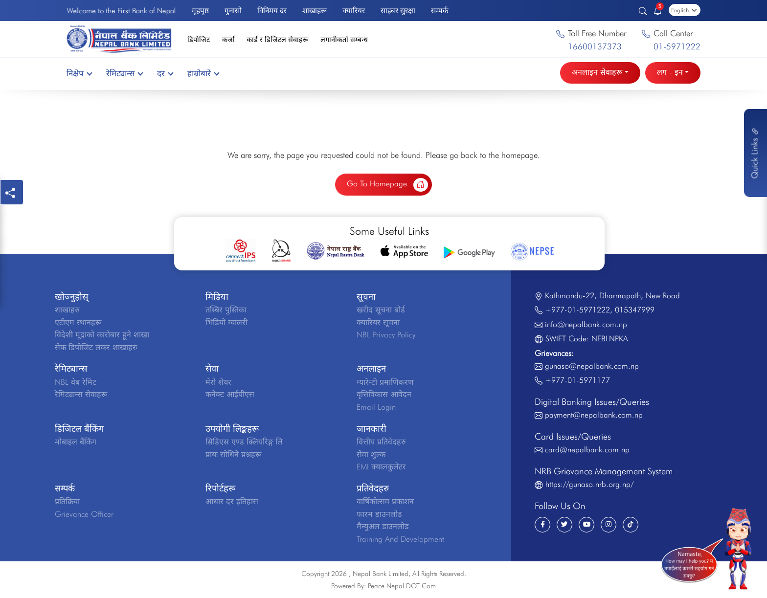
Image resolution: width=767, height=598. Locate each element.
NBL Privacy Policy (386, 334)
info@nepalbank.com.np (586, 324)
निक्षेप (79, 73)
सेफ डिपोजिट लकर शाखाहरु (96, 347)
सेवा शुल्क (371, 454)
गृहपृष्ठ (200, 10)
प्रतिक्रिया (67, 501)
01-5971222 (677, 46)
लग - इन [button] (670, 72)
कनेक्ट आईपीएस (229, 394)
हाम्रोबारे (203, 73)
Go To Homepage (387, 185)
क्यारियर (353, 10)
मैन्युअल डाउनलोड (383, 526)
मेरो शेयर (218, 382)
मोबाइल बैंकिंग (75, 441)
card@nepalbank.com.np (587, 449)
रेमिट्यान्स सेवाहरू (81, 394)
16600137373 (595, 46)
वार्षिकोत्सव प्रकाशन (385, 501)
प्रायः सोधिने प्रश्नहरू (233, 454)
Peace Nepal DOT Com (402, 586)
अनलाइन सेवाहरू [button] (597, 72)
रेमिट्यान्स (124, 73)
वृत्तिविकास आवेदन (384, 394)
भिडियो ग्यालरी (226, 322)
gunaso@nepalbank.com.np (592, 366)
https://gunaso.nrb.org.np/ (589, 484)
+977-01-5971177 (577, 380)
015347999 (634, 309)
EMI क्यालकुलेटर (381, 466)
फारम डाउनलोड (379, 514)
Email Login (376, 407)
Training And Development (400, 539)
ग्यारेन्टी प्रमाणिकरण (385, 382)
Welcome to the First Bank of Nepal (121, 10)
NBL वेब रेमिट (75, 382)
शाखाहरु (67, 309)
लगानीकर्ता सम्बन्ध (344, 39)
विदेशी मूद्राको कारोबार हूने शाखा (102, 334)
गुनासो (233, 10)
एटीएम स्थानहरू (78, 322)
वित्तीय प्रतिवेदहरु (381, 441)
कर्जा (228, 39)
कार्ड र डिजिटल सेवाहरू (277, 39)
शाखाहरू (314, 10)
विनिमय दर (272, 10)
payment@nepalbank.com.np (594, 415)
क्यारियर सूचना (378, 322)
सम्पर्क (440, 10)
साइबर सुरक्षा (398, 10)
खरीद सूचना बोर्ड (381, 309)
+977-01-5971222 (577, 309)
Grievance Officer (84, 514)
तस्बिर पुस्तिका (226, 309)
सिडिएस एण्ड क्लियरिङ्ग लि (244, 441)
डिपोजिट (198, 39)
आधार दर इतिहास (231, 501)
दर (165, 73)
